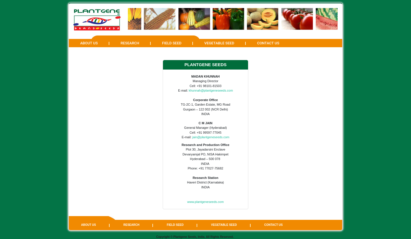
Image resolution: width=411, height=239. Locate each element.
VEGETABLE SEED (219, 43)
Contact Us (268, 43)
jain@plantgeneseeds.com (210, 137)
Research (130, 43)
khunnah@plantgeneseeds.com (211, 90)
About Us (89, 43)
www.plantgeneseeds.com (205, 202)
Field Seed (172, 43)
